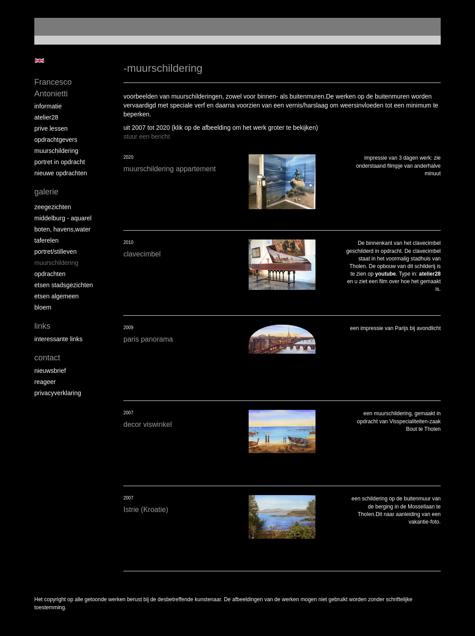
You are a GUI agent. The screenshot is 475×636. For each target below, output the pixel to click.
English (39, 60)
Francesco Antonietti (53, 88)
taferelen (46, 240)
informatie (47, 106)
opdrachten (50, 273)
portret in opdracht (59, 161)
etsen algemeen (56, 296)
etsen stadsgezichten (63, 285)
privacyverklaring (57, 392)
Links (42, 326)
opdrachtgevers (56, 139)
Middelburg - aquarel (62, 218)
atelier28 (46, 117)
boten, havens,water (62, 229)
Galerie (46, 191)
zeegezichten (52, 207)
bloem (42, 307)
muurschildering (56, 150)
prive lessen (51, 128)
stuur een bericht (146, 136)
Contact (47, 357)
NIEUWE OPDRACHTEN (60, 173)
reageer (45, 381)
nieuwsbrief (50, 370)
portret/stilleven (55, 251)
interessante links (58, 339)
